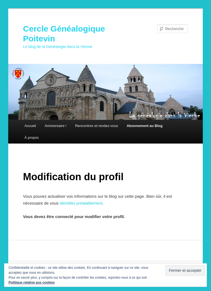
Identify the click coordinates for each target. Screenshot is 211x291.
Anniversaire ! (55, 126)
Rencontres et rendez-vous (96, 126)
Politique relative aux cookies (32, 282)
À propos (31, 137)
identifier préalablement (81, 203)
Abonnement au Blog (145, 126)
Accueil (30, 126)
